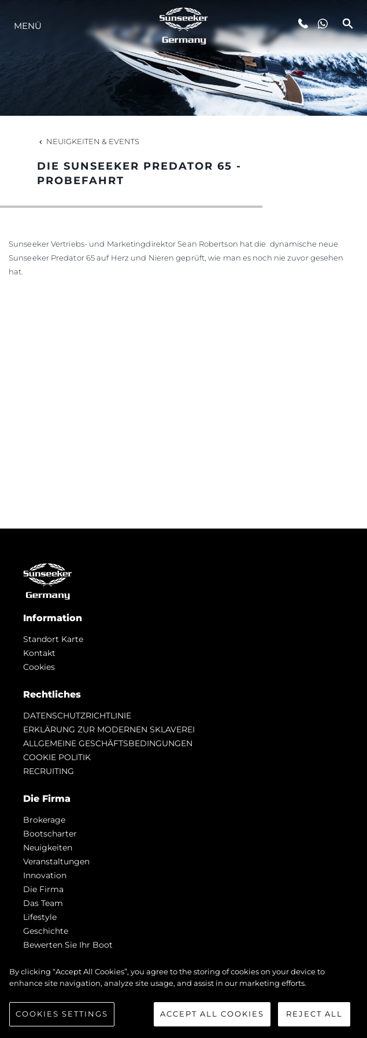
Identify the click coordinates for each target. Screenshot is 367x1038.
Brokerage (44, 820)
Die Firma (43, 889)
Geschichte (45, 931)
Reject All (314, 1017)
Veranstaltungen (56, 861)
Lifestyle (40, 917)
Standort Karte (53, 639)
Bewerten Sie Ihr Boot (68, 945)
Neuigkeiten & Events (88, 141)
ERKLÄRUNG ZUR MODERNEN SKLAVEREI (109, 729)
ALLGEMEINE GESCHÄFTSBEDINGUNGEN (107, 743)
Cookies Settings (62, 1017)
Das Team (43, 903)
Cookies (39, 667)
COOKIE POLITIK (57, 757)
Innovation (44, 875)
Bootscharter (50, 833)
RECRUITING (48, 771)
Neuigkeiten (47, 847)
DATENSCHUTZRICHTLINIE (77, 715)
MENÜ (28, 25)
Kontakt (39, 653)
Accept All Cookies (212, 1017)
